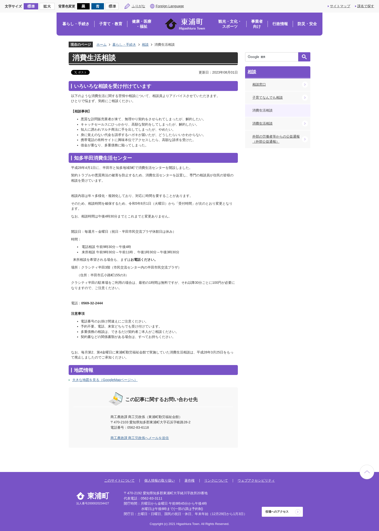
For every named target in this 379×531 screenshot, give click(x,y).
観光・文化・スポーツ (229, 24)
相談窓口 (259, 84)
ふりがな (138, 6)
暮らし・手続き (75, 24)
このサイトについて (119, 480)
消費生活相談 (262, 123)
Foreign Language (170, 6)
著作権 (189, 480)
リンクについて (216, 480)
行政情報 (280, 24)
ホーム (101, 44)
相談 (145, 44)
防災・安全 (307, 24)
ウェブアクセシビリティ (256, 480)
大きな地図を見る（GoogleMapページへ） (105, 380)
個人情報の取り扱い (159, 480)
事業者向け (257, 24)
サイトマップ (340, 6)
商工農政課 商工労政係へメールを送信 (139, 438)
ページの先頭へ (367, 472)
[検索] (273, 56)
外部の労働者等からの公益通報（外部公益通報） (276, 139)
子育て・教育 (110, 24)
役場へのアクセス (277, 511)
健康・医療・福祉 (141, 24)
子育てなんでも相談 (267, 97)
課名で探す (365, 6)
